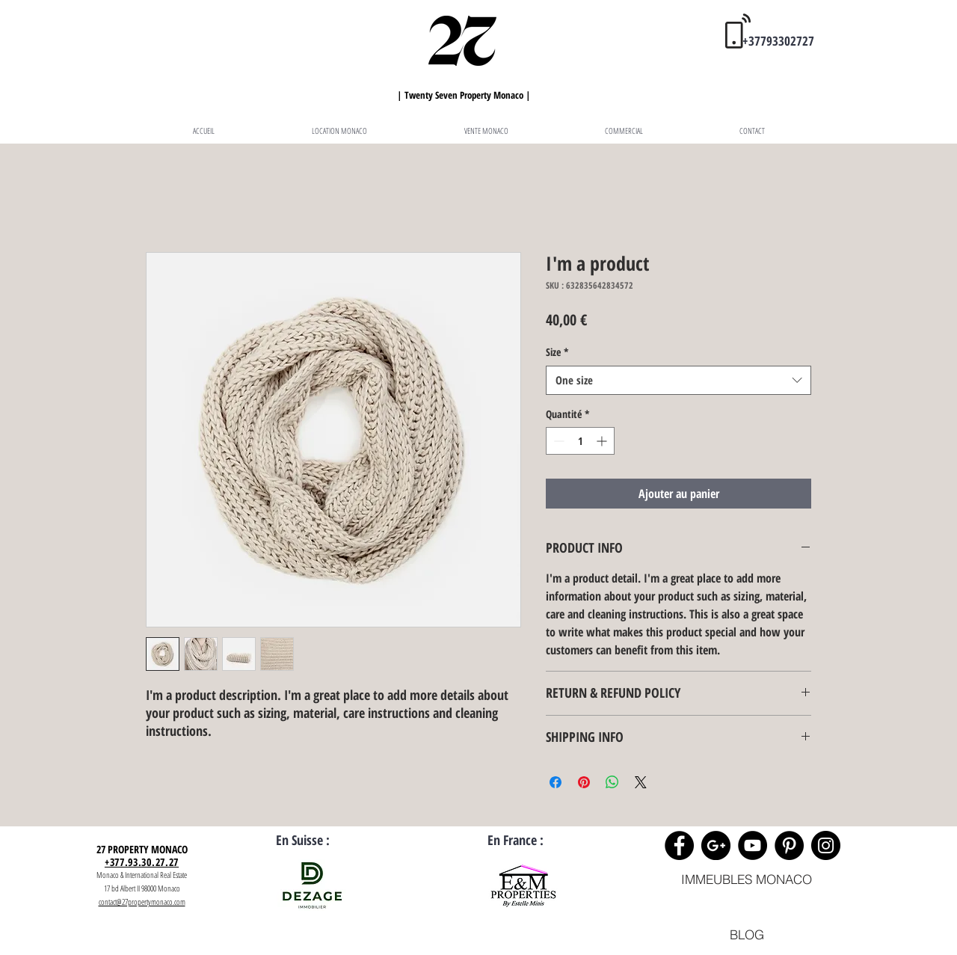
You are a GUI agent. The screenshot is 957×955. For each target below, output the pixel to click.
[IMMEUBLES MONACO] (746, 879)
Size (557, 352)
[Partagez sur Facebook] (555, 782)
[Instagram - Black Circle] (825, 845)
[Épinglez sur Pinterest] (584, 782)
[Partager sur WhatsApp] (612, 782)
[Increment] (603, 441)
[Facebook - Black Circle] (679, 845)
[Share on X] (641, 782)
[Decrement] (557, 441)
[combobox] (678, 380)
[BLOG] (746, 934)
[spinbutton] (580, 441)
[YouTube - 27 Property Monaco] (752, 845)
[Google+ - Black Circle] (715, 845)
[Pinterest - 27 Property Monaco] (789, 845)
